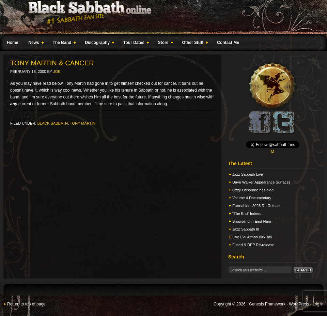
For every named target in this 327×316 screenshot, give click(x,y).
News (34, 43)
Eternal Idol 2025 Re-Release (256, 206)
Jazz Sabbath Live (247, 174)
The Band (63, 43)
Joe (56, 71)
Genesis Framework (267, 304)
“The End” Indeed (247, 213)
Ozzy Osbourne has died (253, 190)
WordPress (299, 304)
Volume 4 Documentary (251, 198)
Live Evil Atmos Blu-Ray (252, 237)
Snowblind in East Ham (251, 221)
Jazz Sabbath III (245, 229)
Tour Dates (135, 43)
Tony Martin (82, 123)
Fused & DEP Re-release (253, 245)
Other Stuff (194, 43)
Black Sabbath (52, 123)
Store (164, 43)
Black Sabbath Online (160, 17)
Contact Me (228, 42)
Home (12, 42)
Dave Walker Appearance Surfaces (261, 182)
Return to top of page (26, 304)
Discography (98, 43)
